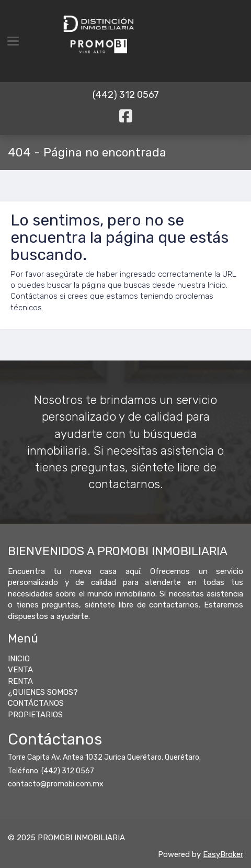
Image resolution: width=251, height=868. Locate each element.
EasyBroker (223, 854)
